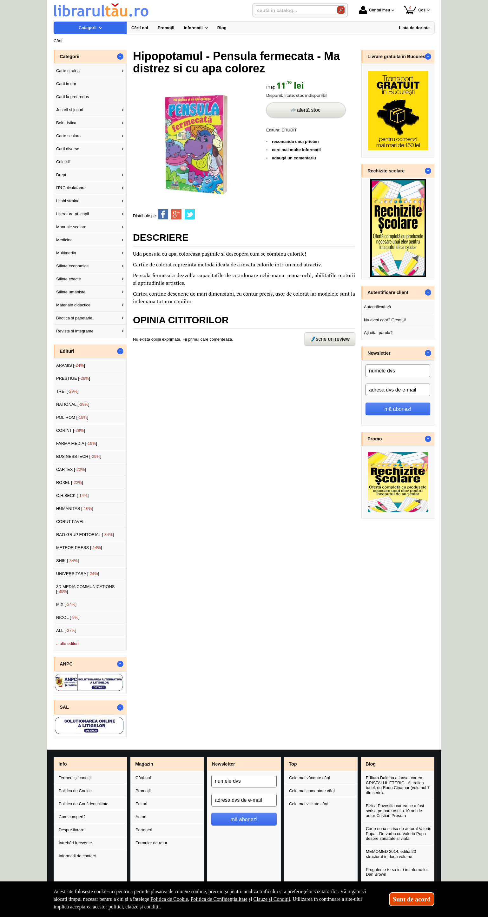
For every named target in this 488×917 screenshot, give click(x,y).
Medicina (64, 240)
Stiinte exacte (68, 279)
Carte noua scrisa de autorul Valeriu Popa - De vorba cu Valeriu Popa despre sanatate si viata (398, 833)
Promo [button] (374, 438)
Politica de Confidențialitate (84, 803)
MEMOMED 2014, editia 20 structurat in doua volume (391, 854)
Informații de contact (77, 855)
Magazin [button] (144, 763)
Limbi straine (68, 200)
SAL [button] (64, 707)
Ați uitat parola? (378, 332)
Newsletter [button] (378, 353)
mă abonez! (398, 409)
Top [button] (293, 763)
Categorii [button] (69, 56)
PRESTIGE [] (73, 378)
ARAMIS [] (70, 365)
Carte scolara (68, 135)
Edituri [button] (67, 351)
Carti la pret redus (72, 96)
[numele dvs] (398, 371)
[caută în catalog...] (293, 10)
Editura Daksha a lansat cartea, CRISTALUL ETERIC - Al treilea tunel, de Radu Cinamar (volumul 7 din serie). (398, 785)
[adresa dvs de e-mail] (398, 390)
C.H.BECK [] (72, 495)
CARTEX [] (71, 469)
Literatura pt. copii (72, 213)
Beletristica (66, 122)
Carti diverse (67, 148)
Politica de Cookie (75, 790)
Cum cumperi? (72, 816)
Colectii (63, 161)
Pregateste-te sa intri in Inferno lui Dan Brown (396, 872)
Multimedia (66, 253)
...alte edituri (67, 643)
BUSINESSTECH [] (78, 456)
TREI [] (67, 391)
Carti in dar (66, 83)
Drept (61, 174)
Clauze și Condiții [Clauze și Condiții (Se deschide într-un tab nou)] (272, 899)
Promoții (143, 790)
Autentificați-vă (377, 307)
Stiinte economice (72, 266)
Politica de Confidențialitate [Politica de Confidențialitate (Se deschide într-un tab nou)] (218, 899)
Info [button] (62, 763)
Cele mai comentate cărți (312, 790)
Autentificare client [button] (387, 292)
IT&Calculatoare (71, 187)
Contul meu (374, 10)
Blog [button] (371, 763)
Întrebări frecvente (75, 842)
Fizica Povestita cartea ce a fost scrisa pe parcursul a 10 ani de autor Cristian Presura (395, 810)
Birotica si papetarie (74, 318)
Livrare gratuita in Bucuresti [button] (397, 56)
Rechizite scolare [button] (386, 170)
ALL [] (66, 630)
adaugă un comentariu (294, 158)
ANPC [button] (66, 663)
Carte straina (68, 70)
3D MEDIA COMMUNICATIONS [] (85, 589)
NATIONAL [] (72, 404)
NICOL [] (67, 617)
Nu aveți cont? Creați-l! (385, 320)
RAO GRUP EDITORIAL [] (85, 534)
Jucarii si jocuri (69, 109)
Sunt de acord (412, 899)
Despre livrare (71, 829)
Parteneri (143, 829)
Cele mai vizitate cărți (308, 803)
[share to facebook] (163, 214)
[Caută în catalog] (341, 10)
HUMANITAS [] (74, 508)
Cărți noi (143, 777)
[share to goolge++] (176, 214)
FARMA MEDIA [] (76, 443)
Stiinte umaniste (71, 292)
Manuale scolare (71, 226)
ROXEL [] (69, 482)
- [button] (120, 56)
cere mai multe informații (296, 149)
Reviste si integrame (75, 331)
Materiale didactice (73, 305)
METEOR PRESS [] (79, 547)
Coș (414, 10)
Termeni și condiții (75, 777)
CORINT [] (70, 430)
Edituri (141, 803)
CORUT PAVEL (70, 521)
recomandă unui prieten (295, 141)
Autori (140, 816)
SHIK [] (67, 560)
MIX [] (66, 604)
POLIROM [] (72, 417)
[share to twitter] (190, 214)
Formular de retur (151, 842)
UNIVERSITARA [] (77, 573)
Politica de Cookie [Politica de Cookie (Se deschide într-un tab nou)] (169, 899)
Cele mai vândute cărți (309, 777)
